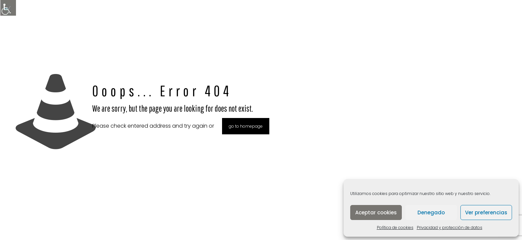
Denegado (431, 212)
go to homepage (246, 126)
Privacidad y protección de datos (449, 227)
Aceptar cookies (376, 212)
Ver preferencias (486, 212)
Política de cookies (395, 227)
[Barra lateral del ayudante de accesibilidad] (8, 8)
